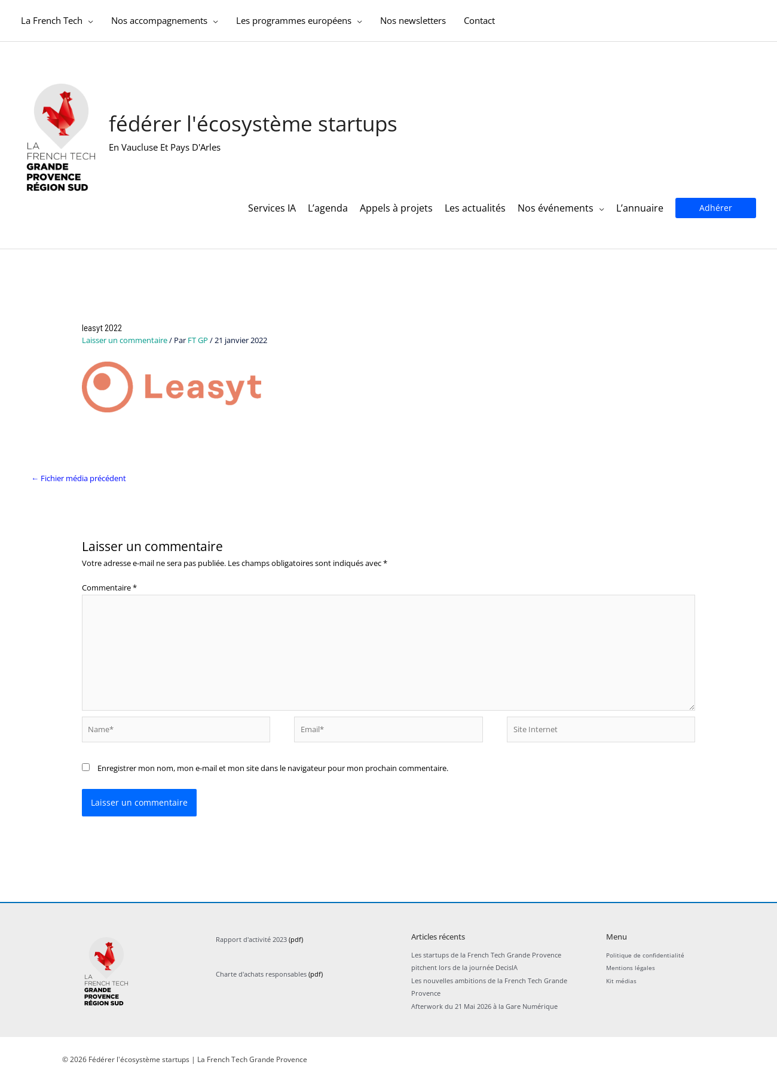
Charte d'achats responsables (261, 974)
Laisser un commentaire (124, 340)
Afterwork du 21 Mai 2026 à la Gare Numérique (484, 1006)
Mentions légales (632, 968)
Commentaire (109, 588)
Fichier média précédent (78, 478)
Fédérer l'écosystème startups (253, 126)
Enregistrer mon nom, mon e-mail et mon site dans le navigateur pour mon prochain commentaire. (272, 768)
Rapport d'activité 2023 (251, 939)
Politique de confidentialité (648, 955)
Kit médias (622, 981)
